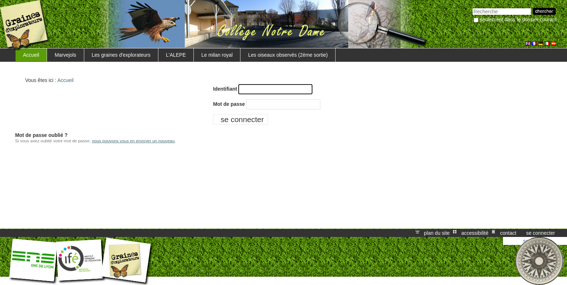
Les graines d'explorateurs (120, 55)
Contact (508, 233)
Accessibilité (475, 233)
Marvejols (65, 55)
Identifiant (225, 89)
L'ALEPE (176, 55)
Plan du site (436, 233)
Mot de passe (229, 104)
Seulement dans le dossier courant (518, 19)
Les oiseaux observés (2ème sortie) (288, 55)
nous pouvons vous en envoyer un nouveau (133, 140)
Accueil (31, 55)
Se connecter (540, 233)
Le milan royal (217, 55)
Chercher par (472, 7)
